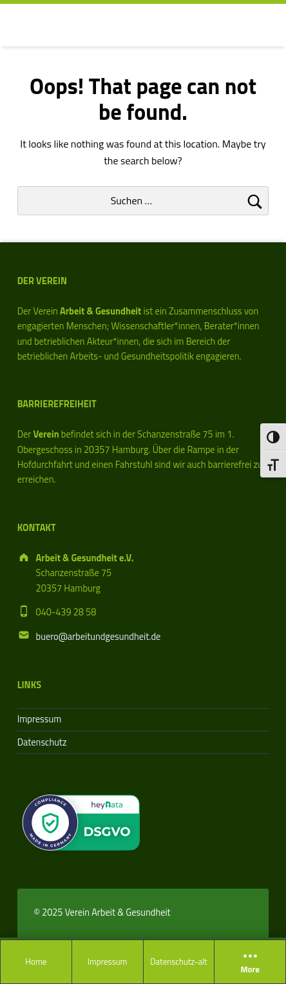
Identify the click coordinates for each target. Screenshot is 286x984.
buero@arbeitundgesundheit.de (98, 637)
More (249, 962)
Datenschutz (42, 742)
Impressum (108, 961)
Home (35, 961)
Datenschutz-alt (178, 961)
